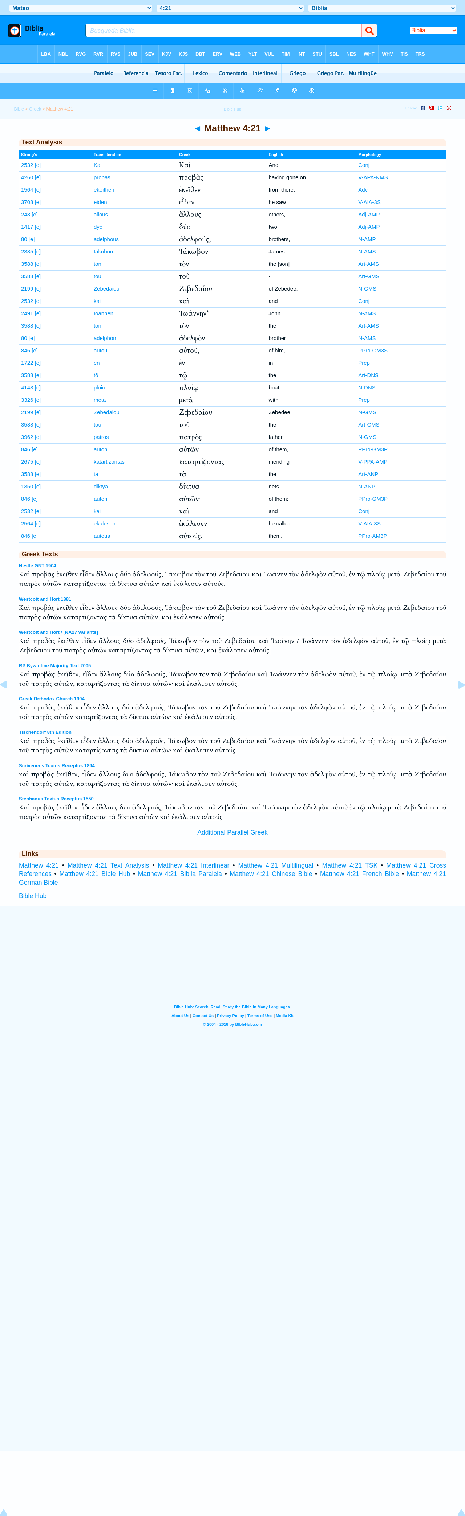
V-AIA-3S (369, 202)
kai (97, 301)
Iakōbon (103, 251)
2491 (27, 313)
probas (102, 177)
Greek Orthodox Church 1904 (52, 698)
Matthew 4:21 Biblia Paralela (180, 873)
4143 (27, 387)
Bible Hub (32, 896)
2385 (27, 251)
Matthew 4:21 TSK (350, 865)
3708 (27, 202)
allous (101, 214)
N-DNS (367, 387)
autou (101, 350)
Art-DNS (368, 375)
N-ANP (366, 486)
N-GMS (367, 288)
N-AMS (367, 251)
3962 (27, 437)
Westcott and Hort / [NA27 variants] (58, 632)
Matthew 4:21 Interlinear (193, 865)
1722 (27, 363)
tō (96, 375)
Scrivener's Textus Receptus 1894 (57, 765)
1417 (27, 227)
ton (97, 264)
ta (96, 474)
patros (101, 437)
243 (25, 214)
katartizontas (109, 462)
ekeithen (104, 190)
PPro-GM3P (373, 449)
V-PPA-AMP (373, 462)
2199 (27, 288)
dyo (98, 227)
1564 (27, 190)
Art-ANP (368, 474)
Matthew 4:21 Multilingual (276, 865)
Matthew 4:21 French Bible (359, 873)
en (97, 363)
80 (24, 239)
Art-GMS (368, 276)
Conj (363, 165)
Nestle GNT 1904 (37, 565)
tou (97, 276)
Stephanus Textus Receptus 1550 (56, 798)
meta (100, 400)
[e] (38, 165)
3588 (27, 264)
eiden (100, 202)
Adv (363, 190)
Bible (19, 109)
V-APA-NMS (373, 177)
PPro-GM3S (373, 350)
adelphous (106, 239)
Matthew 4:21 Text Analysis (108, 865)
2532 (27, 165)
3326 (27, 400)
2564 (27, 523)
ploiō (99, 387)
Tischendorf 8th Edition (45, 732)
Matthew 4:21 (39, 865)
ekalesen (105, 523)
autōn (101, 449)
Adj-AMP (369, 214)
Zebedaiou (107, 288)
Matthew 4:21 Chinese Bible (271, 873)
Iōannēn (103, 313)
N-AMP (367, 239)
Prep (364, 363)
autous (102, 536)
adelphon (105, 338)
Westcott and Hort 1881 (45, 599)
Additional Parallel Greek (232, 832)
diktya (101, 486)
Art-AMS (368, 264)
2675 (27, 462)
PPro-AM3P (372, 536)
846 (25, 350)
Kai (98, 165)
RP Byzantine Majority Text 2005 (55, 665)
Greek (35, 109)
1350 (27, 486)
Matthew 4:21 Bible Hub (94, 873)
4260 (27, 177)
